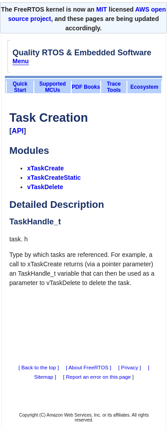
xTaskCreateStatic (54, 177)
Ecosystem (144, 87)
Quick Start (20, 87)
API (18, 131)
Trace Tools (114, 87)
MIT (101, 9)
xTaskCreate (45, 168)
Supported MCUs (52, 87)
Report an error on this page (98, 377)
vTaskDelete (45, 186)
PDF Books (86, 87)
